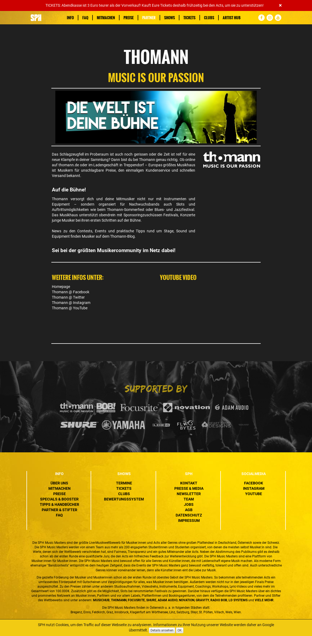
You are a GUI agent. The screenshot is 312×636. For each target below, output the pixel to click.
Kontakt (188, 483)
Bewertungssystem (124, 499)
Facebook (253, 483)
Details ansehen (162, 630)
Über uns (59, 483)
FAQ (85, 17)
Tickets (189, 17)
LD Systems (238, 600)
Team (189, 499)
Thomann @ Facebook (70, 292)
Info (70, 17)
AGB (188, 510)
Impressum (189, 520)
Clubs (209, 17)
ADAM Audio (168, 600)
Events (100, 231)
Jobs (189, 504)
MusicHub (101, 600)
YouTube (253, 494)
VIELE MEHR (264, 600)
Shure (151, 600)
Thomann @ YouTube (69, 308)
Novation (186, 600)
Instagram (253, 488)
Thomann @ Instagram (71, 302)
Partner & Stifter (59, 510)
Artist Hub (232, 17)
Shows (169, 17)
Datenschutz (189, 515)
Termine (124, 483)
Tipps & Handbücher (59, 504)
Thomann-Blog (122, 236)
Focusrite (136, 600)
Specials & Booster (59, 499)
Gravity (202, 600)
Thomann (147, 159)
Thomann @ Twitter (68, 297)
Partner (149, 17)
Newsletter (189, 494)
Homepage (61, 286)
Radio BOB (218, 600)
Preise (129, 17)
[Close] (280, 5)
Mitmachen (106, 17)
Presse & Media (188, 488)
